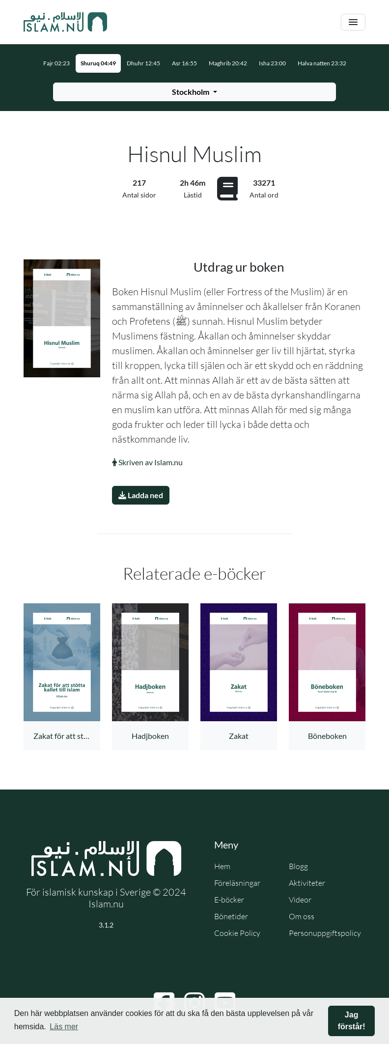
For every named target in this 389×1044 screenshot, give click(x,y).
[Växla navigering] (353, 22)
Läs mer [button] (64, 1026)
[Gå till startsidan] (65, 22)
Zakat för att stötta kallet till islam (90, 735)
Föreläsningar (237, 883)
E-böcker (229, 899)
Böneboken (327, 735)
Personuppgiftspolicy (325, 933)
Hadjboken (150, 735)
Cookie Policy (237, 933)
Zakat (239, 735)
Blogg (298, 866)
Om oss (301, 916)
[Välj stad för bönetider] (194, 92)
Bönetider (231, 916)
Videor (300, 899)
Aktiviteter (307, 883)
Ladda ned (140, 495)
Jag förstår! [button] (351, 1021)
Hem (222, 866)
